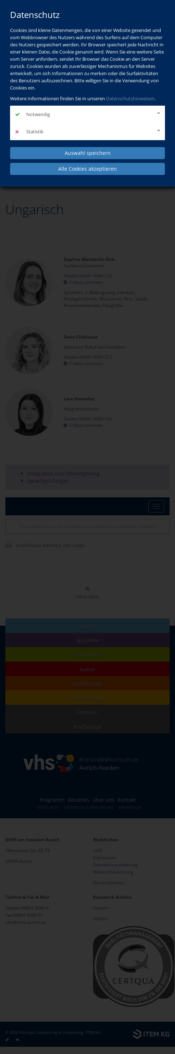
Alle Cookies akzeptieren (87, 168)
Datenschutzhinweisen (130, 98)
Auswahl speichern (88, 152)
